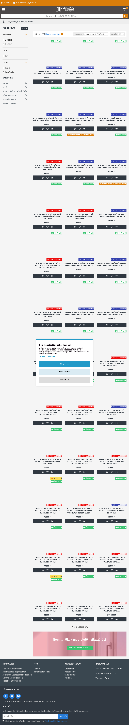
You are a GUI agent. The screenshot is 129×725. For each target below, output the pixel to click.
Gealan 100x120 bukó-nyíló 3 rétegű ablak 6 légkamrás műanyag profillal (80, 560)
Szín (5, 51)
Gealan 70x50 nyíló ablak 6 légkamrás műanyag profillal (112, 119)
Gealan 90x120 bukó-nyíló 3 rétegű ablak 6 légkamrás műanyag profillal (47, 511)
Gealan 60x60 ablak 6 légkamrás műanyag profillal (48, 73)
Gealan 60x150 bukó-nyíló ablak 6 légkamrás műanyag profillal (79, 314)
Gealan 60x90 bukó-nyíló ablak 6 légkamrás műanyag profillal (47, 119)
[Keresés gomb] (125, 16)
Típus (5, 63)
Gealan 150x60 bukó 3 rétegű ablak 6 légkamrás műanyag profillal (47, 462)
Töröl (25, 28)
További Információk (47, 356)
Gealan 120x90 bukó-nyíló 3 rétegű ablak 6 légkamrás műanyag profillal (47, 560)
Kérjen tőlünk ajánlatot (78, 648)
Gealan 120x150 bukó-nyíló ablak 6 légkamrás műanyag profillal (112, 511)
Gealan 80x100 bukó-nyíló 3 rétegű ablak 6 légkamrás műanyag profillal (79, 413)
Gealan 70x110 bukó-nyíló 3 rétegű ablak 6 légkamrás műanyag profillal (47, 413)
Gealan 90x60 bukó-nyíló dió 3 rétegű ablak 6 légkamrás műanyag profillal (111, 462)
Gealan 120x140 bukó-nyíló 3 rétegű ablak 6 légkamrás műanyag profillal (80, 609)
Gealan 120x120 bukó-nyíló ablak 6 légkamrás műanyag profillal (112, 413)
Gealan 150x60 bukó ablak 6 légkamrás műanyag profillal (112, 215)
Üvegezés (7, 35)
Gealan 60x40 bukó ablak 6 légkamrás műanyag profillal (112, 73)
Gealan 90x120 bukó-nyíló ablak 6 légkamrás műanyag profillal (111, 264)
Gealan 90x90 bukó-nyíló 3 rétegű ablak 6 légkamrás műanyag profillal (112, 364)
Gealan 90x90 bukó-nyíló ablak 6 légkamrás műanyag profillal (111, 166)
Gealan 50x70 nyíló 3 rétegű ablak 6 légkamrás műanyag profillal (47, 167)
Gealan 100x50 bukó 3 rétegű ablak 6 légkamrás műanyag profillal (47, 216)
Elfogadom (64, 364)
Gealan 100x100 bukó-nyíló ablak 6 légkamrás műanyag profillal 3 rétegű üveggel (79, 511)
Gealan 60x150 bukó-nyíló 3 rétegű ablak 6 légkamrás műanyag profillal (79, 462)
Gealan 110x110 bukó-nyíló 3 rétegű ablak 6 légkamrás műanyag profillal (112, 560)
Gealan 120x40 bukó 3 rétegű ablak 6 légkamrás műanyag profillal (79, 216)
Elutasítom (64, 380)
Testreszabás (64, 372)
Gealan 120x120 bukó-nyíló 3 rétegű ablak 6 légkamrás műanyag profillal (48, 609)
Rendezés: (78, 34)
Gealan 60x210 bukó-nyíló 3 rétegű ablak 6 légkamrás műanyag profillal (111, 609)
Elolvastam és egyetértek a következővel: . (35, 720)
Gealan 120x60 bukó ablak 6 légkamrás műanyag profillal (80, 166)
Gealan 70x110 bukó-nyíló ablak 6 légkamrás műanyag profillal (79, 264)
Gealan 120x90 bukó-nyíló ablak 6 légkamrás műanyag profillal (111, 314)
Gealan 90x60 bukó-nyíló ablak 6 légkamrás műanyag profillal (79, 119)
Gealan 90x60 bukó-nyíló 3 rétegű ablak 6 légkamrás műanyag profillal (47, 265)
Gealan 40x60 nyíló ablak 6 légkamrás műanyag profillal (80, 73)
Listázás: (114, 34)
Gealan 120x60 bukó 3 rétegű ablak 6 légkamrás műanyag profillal (47, 315)
